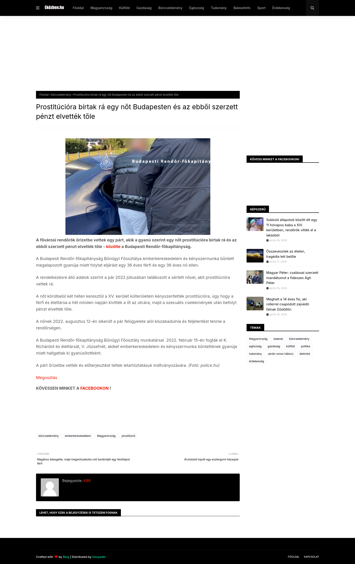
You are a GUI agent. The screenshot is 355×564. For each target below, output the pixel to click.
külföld (290, 346)
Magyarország (106, 436)
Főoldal (44, 94)
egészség (255, 346)
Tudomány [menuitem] (219, 8)
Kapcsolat (311, 556)
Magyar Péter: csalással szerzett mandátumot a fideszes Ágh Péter (292, 277)
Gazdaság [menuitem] (144, 8)
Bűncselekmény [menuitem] (170, 8)
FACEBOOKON (95, 388)
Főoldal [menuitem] (78, 8)
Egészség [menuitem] (196, 8)
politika (305, 346)
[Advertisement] (172, 57)
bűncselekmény (61, 94)
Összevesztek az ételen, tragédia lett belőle (285, 254)
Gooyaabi (99, 557)
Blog (66, 557)
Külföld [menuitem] (124, 8)
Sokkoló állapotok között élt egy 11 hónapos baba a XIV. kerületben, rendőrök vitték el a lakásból (291, 227)
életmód (305, 353)
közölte (113, 246)
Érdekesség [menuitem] (281, 8)
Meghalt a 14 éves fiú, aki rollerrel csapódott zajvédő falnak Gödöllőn (287, 304)
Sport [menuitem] (261, 8)
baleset (278, 338)
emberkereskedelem (78, 436)
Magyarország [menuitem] (101, 8)
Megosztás (46, 377)
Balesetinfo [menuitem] (241, 8)
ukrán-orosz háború (280, 353)
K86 (87, 480)
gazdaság (274, 346)
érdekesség (256, 361)
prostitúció (128, 436)
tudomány (255, 353)
